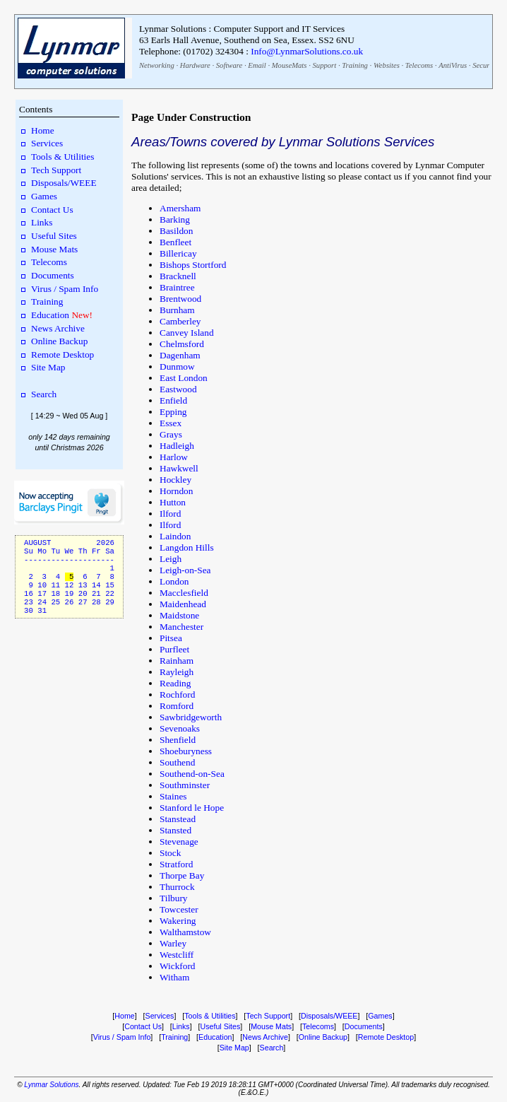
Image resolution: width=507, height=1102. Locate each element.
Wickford (178, 966)
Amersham (180, 208)
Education (50, 315)
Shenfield (178, 739)
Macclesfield (184, 592)
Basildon (176, 230)
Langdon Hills (187, 547)
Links (41, 222)
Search (43, 394)
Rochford (177, 694)
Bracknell (178, 276)
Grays (171, 434)
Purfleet (174, 649)
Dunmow (177, 366)
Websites (387, 65)
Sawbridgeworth (191, 717)
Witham (174, 977)
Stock (170, 853)
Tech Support (56, 170)
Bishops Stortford (193, 264)
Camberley (180, 321)
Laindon (175, 536)
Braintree (177, 287)
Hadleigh (177, 445)
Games (44, 196)
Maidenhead (183, 604)
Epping (173, 411)
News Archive (58, 328)
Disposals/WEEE (64, 182)
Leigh (170, 558)
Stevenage (179, 841)
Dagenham (180, 355)
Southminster (185, 785)
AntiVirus (453, 65)
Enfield (173, 400)
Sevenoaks (180, 728)
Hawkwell (179, 468)
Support (324, 65)
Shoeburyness (186, 751)
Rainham (176, 660)
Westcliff (176, 954)
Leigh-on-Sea (185, 570)
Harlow (174, 457)
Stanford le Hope (192, 807)
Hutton (173, 502)
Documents (52, 275)
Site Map (48, 367)
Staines (173, 796)
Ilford (170, 513)
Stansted (175, 830)
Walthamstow (185, 932)
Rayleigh (176, 672)
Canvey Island (187, 332)
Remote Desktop (62, 354)
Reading (175, 683)
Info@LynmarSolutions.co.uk (307, 51)
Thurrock (177, 886)
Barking (175, 219)
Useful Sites (54, 235)
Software (229, 65)
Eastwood (178, 389)
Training (355, 65)
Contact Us (52, 209)
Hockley (175, 479)
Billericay (178, 253)
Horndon (176, 491)
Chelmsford (182, 344)
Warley (173, 943)
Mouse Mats (54, 249)
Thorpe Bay (182, 875)
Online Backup (59, 341)
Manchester (181, 626)
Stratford (176, 864)
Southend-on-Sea (192, 773)
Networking (156, 65)
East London (184, 378)
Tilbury (174, 898)
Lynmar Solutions (51, 1085)
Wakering (178, 920)
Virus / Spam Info (64, 288)
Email (257, 65)
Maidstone (179, 615)
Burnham (177, 310)
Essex (170, 423)
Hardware (195, 65)
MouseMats (289, 65)
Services (47, 143)
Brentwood (180, 298)
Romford (176, 706)
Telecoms (419, 65)
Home (42, 130)
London (174, 581)
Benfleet (175, 242)
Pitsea (171, 638)
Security (484, 65)
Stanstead (178, 819)
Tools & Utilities (62, 156)
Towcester (179, 909)
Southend (177, 762)
